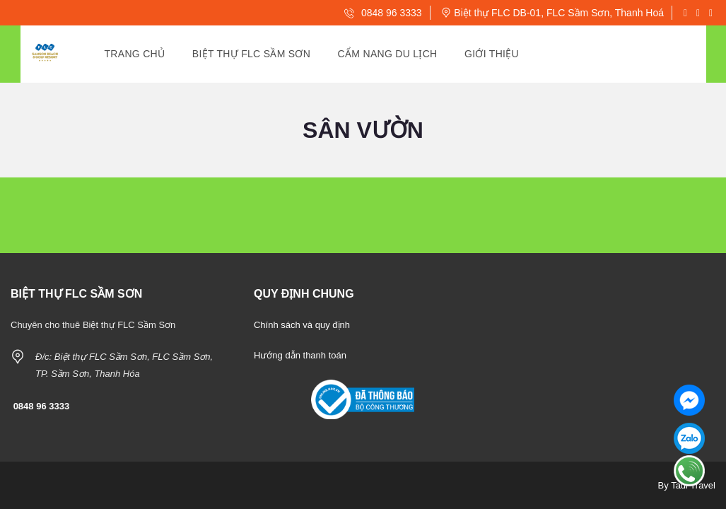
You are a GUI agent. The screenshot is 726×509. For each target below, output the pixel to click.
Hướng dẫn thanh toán (300, 355)
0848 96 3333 (383, 12)
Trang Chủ (135, 53)
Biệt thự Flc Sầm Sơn (251, 53)
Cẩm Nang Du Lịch (388, 53)
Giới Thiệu (491, 53)
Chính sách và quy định (302, 325)
